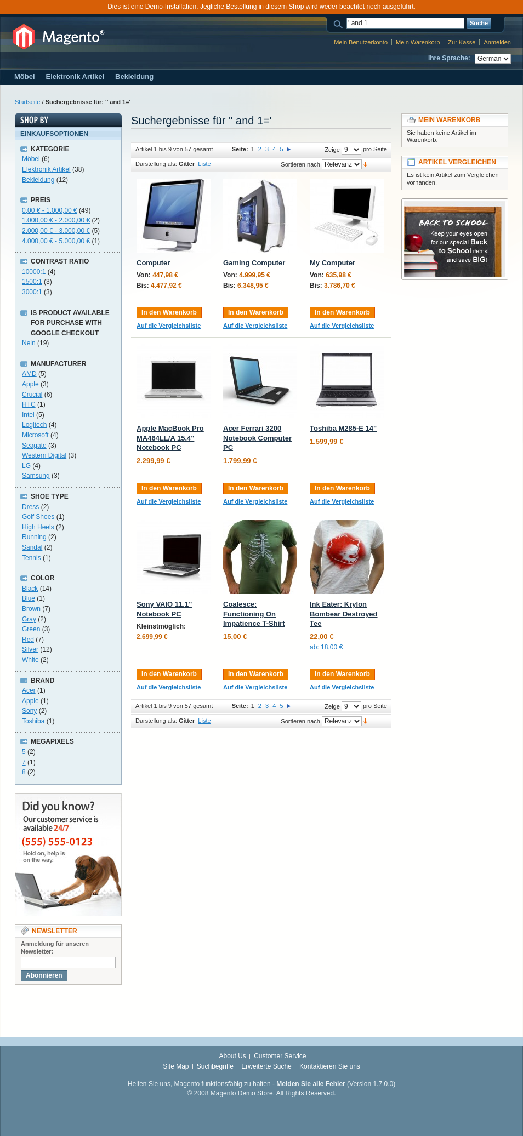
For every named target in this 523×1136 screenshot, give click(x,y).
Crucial (32, 394)
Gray (29, 619)
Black (30, 588)
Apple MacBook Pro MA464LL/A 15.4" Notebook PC (170, 438)
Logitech (34, 425)
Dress (30, 507)
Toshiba (33, 721)
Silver (30, 649)
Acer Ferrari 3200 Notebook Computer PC (257, 438)
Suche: (339, 23)
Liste (204, 164)
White (30, 660)
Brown (31, 609)
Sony (29, 711)
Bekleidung (38, 180)
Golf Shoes (38, 517)
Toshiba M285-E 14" (343, 428)
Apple (30, 384)
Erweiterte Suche (266, 1066)
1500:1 (32, 282)
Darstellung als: (156, 164)
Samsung (36, 475)
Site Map (176, 1066)
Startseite (27, 102)
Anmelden (497, 42)
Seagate (34, 445)
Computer (153, 263)
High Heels (38, 527)
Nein (29, 343)
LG (26, 466)
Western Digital (44, 455)
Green (31, 629)
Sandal (32, 547)
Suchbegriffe (215, 1066)
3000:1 (32, 292)
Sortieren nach (300, 164)
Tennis (31, 558)
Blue (28, 598)
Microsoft (35, 435)
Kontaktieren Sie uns (329, 1066)
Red (28, 639)
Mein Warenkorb (418, 42)
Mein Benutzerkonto (361, 42)
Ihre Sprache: (449, 58)
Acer (29, 690)
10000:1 (34, 272)
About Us (232, 1056)
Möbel (31, 159)
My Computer (332, 263)
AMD (29, 374)
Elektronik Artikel (46, 169)
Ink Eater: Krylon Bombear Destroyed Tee (344, 613)
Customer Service (280, 1056)
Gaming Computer (254, 263)
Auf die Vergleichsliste (169, 325)
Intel (28, 415)
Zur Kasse (461, 42)
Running (34, 537)
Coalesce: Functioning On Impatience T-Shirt (254, 613)
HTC (29, 404)
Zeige (332, 149)
